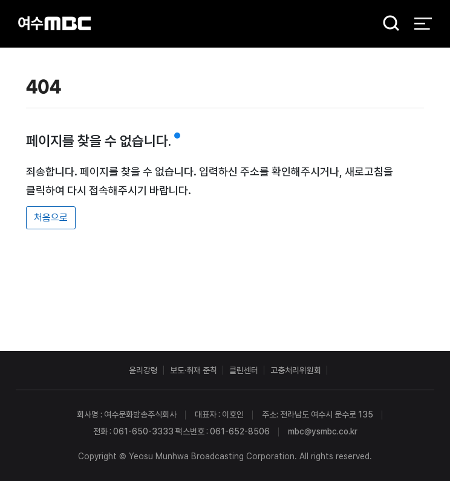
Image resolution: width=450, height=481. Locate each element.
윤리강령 (143, 370)
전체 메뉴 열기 (423, 24)
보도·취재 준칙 (193, 370)
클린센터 (243, 370)
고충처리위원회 (295, 370)
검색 (387, 24)
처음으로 (51, 217)
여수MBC (54, 23)
